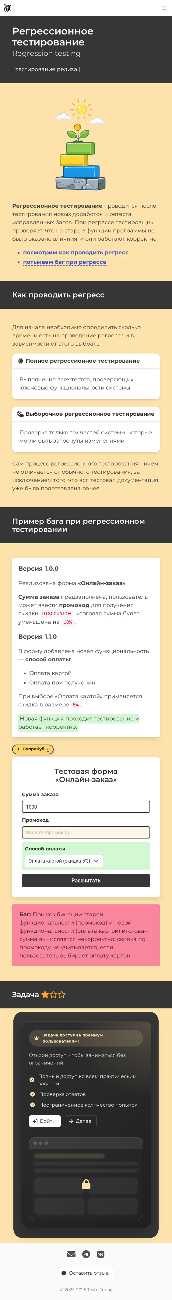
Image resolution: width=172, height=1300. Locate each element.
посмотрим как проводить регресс (76, 252)
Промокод (35, 819)
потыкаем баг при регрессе (65, 262)
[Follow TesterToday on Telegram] (86, 1254)
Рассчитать (86, 880)
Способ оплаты (45, 848)
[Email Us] (71, 1254)
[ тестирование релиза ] (46, 69)
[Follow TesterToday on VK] (100, 1254)
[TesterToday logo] (8, 8)
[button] (164, 8)
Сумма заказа (40, 794)
